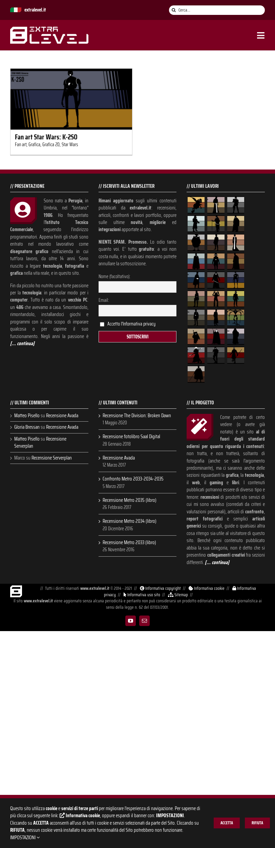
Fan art (20, 144)
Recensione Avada (62, 415)
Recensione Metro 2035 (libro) (129, 500)
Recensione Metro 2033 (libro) (129, 542)
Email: (104, 300)
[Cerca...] (217, 10)
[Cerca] (173, 10)
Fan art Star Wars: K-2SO (46, 136)
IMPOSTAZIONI (25, 837)
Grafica (34, 144)
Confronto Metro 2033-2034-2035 (133, 479)
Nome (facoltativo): (114, 276)
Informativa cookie (206, 588)
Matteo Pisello (27, 415)
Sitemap (177, 594)
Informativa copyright (160, 588)
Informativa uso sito (141, 594)
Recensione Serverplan (51, 458)
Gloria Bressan (27, 427)
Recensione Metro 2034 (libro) (129, 521)
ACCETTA (226, 823)
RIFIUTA (257, 823)
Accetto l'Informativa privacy (131, 324)
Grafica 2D (51, 144)
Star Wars (70, 144)
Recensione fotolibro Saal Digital (131, 436)
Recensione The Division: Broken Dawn (137, 415)
